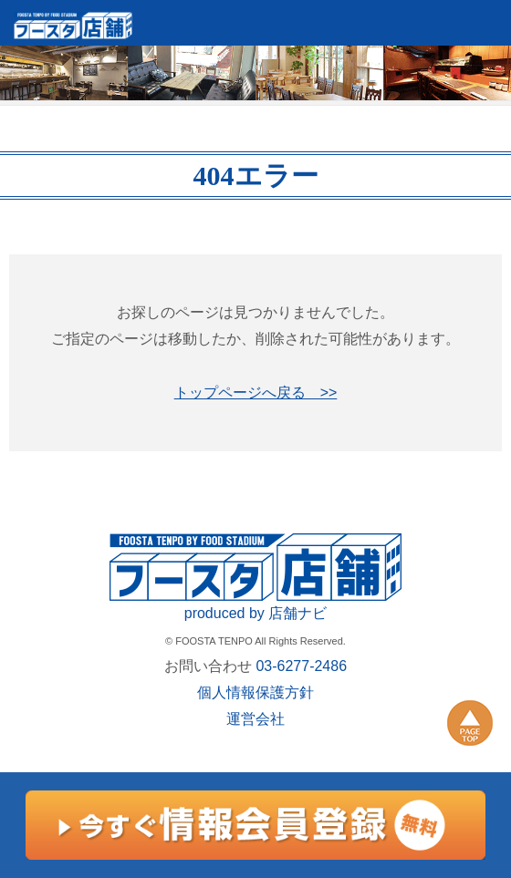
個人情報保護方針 (255, 692)
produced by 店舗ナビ (256, 613)
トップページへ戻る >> (256, 392)
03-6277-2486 (301, 666)
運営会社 (255, 719)
